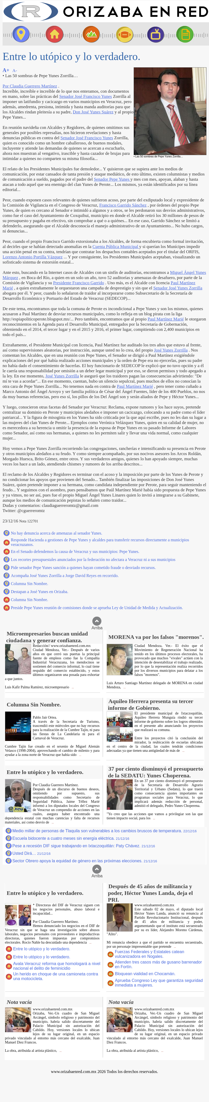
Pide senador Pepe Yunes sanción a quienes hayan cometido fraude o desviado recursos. (83, 567)
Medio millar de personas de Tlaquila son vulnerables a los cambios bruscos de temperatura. (104, 831)
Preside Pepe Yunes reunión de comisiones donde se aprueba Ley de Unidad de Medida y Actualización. (97, 607)
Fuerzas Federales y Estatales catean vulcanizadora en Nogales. (149, 954)
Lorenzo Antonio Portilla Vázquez (33, 256)
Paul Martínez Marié (166, 319)
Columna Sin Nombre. (29, 583)
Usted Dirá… (31, 853)
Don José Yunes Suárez (93, 112)
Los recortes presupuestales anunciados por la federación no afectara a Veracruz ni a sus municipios (93, 559)
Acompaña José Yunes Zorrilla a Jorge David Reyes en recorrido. (65, 575)
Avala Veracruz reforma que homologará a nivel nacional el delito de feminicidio (56, 965)
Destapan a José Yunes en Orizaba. (39, 591)
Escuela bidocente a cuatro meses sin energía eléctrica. (70, 838)
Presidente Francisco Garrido (78, 282)
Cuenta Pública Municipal (115, 246)
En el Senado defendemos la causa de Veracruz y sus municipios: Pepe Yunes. (75, 551)
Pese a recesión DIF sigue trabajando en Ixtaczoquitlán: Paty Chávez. (83, 846)
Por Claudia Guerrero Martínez (30, 86)
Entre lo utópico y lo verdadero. (41, 949)
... (72, 687)
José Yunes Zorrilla (171, 350)
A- (14, 70)
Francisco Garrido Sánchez (123, 205)
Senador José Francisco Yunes (85, 96)
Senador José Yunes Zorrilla (177, 288)
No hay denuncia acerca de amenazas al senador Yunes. (56, 533)
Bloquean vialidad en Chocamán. (145, 974)
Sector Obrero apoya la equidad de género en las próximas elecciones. (84, 861)
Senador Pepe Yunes (112, 179)
